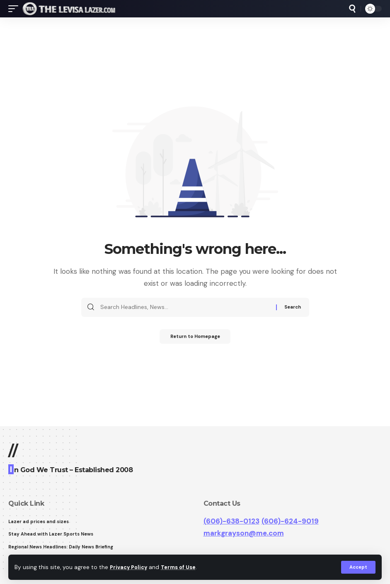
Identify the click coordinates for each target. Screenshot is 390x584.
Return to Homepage (195, 337)
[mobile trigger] (15, 8)
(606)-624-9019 (290, 521)
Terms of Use (182, 566)
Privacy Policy (130, 566)
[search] (352, 9)
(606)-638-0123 (231, 521)
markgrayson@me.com (243, 533)
